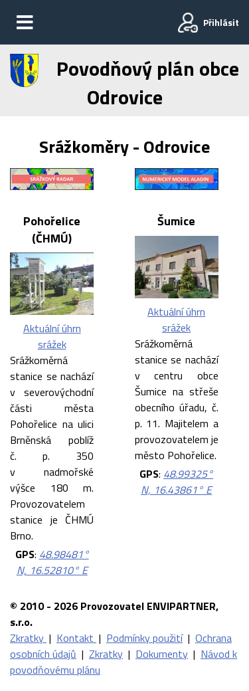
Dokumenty (161, 654)
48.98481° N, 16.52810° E (53, 562)
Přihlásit (221, 22)
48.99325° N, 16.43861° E (177, 482)
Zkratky (28, 638)
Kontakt (76, 638)
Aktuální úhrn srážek (52, 336)
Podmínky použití (144, 638)
